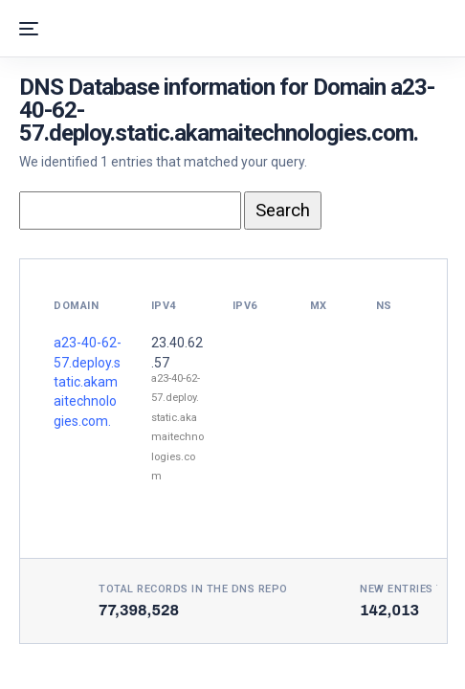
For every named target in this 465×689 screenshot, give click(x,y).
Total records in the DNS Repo (193, 589)
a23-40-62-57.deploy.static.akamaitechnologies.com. (88, 382)
